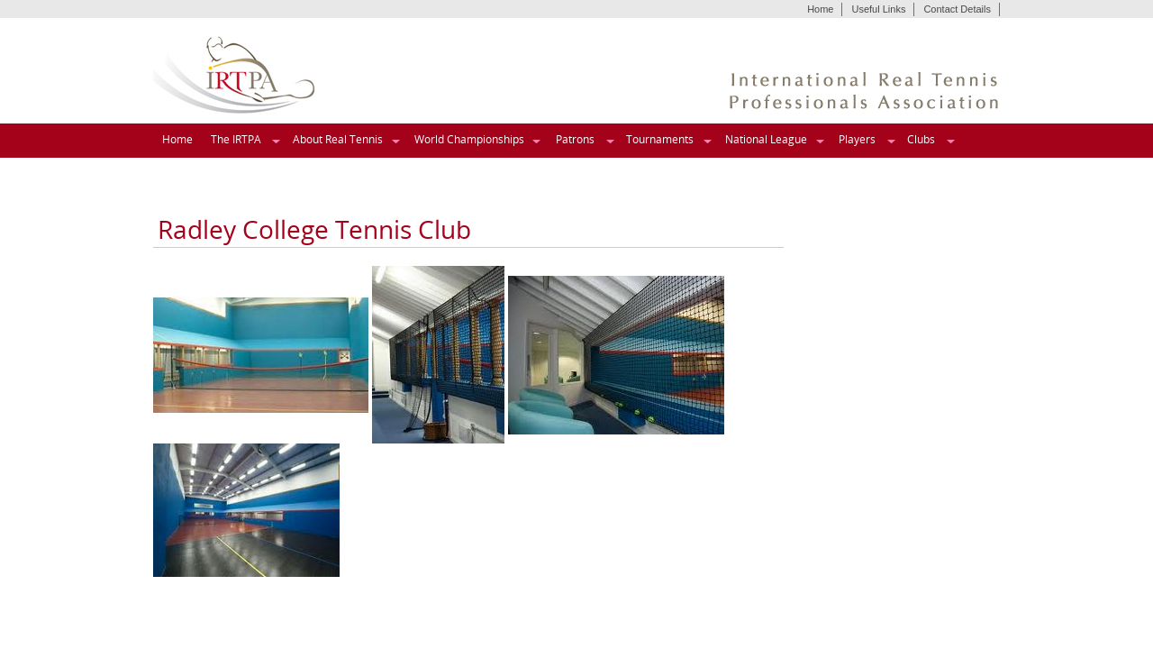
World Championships (469, 139)
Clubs (921, 139)
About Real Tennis (338, 139)
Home (820, 9)
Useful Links (878, 9)
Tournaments (660, 139)
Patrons (575, 139)
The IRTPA (236, 139)
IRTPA (234, 75)
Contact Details (957, 9)
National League (766, 139)
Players (857, 139)
